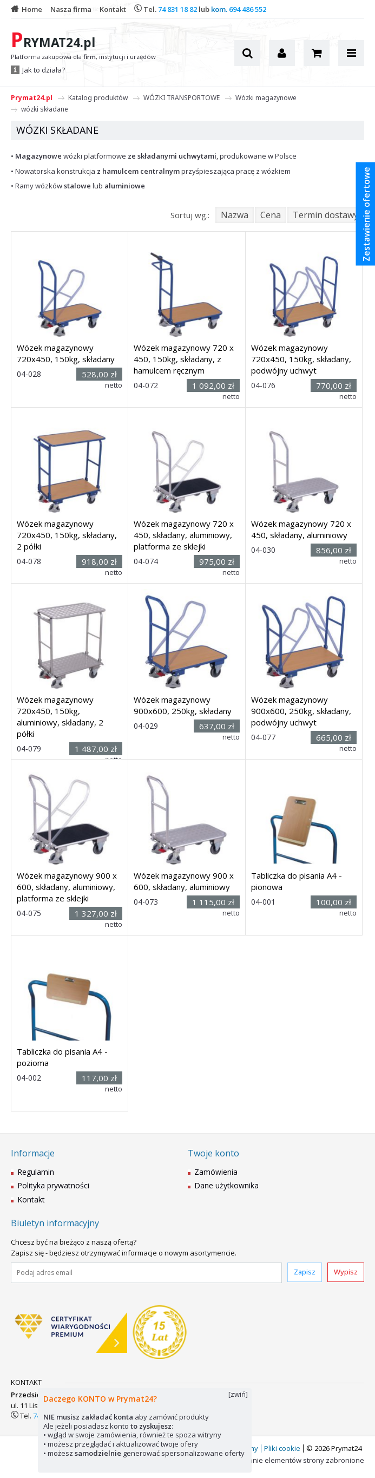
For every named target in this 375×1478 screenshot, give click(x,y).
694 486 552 (247, 9)
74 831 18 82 (177, 9)
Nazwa (234, 215)
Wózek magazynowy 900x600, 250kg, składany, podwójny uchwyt (301, 711)
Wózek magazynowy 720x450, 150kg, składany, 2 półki (67, 535)
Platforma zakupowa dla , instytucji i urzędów (83, 57)
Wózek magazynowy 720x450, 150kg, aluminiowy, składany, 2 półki (60, 716)
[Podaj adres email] (146, 1273)
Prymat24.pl (31, 97)
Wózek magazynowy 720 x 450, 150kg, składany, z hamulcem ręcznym (184, 359)
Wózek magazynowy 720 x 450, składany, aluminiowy (301, 529)
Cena (270, 215)
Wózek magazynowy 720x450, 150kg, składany (66, 353)
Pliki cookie (282, 1448)
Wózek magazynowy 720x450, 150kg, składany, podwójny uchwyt (301, 359)
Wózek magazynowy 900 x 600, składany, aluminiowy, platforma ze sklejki (67, 887)
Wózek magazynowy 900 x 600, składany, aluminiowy (184, 881)
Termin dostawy (325, 215)
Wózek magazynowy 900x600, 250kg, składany (183, 705)
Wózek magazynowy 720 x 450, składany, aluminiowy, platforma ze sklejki (184, 535)
